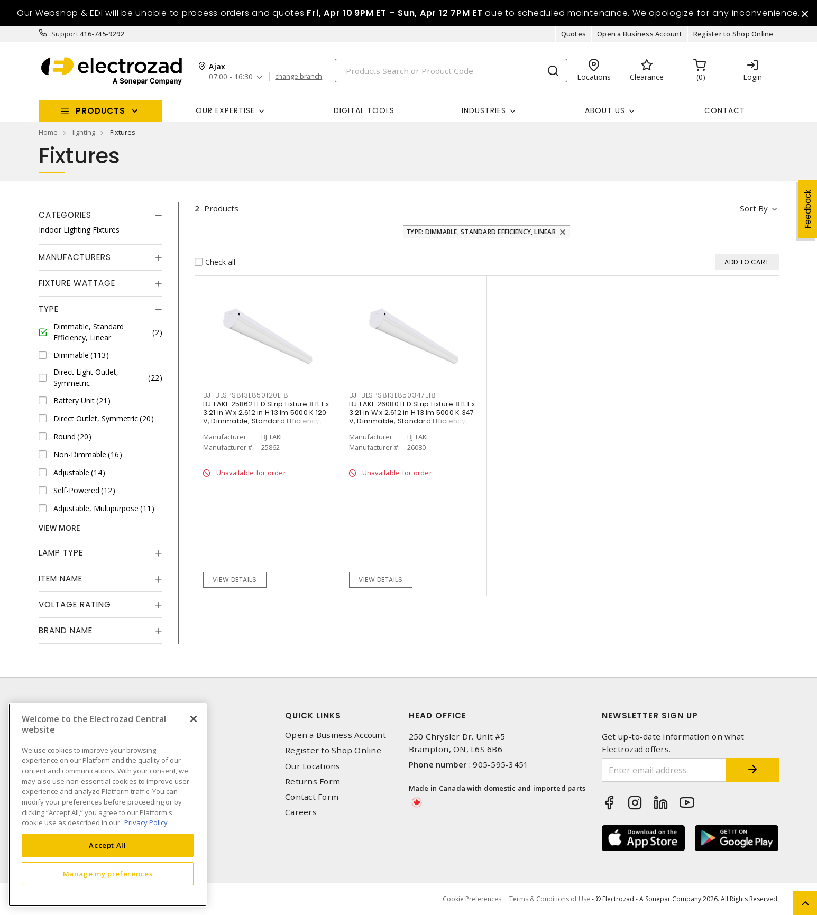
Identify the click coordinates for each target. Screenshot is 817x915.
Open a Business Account (639, 34)
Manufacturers (75, 257)
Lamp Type (61, 552)
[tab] (100, 215)
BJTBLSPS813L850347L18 (392, 395)
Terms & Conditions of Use (549, 898)
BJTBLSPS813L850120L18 (246, 395)
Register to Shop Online (733, 34)
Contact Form (311, 797)
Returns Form (312, 782)
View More (59, 528)
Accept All (107, 845)
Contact (724, 110)
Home (48, 132)
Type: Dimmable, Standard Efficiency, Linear (481, 231)
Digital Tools (364, 110)
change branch (298, 76)
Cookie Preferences (472, 899)
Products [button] (100, 110)
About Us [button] (605, 110)
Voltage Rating (75, 604)
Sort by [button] (754, 208)
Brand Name (66, 630)
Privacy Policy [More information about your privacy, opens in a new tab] (146, 822)
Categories (65, 214)
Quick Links (313, 715)
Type (49, 309)
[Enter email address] (664, 770)
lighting (83, 132)
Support (64, 34)
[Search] (451, 70)
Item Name (60, 578)
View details (234, 579)
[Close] (193, 719)
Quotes (573, 34)
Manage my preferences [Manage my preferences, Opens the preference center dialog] (108, 874)
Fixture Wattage (77, 283)
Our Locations (312, 766)
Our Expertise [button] (225, 110)
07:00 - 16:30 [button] (231, 76)
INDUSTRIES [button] (484, 110)
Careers (301, 812)
